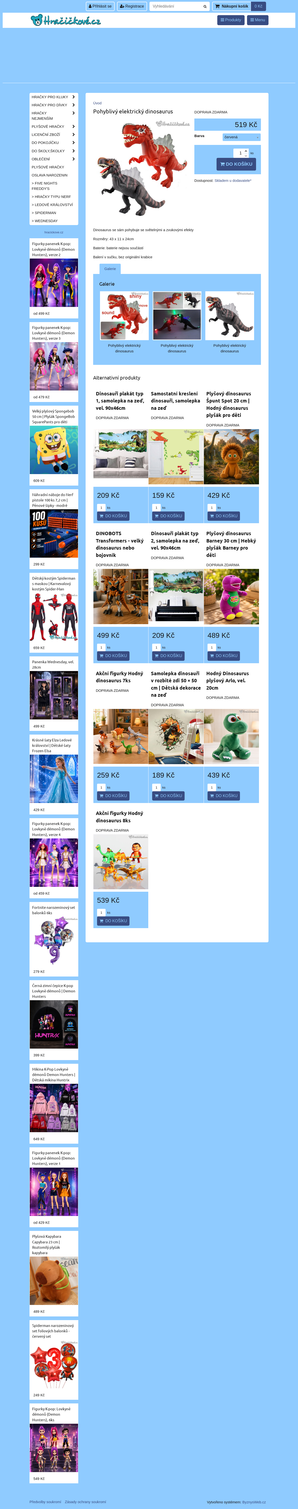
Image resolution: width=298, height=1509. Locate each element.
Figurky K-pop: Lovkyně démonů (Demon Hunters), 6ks (51, 1414)
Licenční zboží (55, 135)
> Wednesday (45, 221)
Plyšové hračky (55, 126)
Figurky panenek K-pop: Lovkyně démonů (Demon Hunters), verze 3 (53, 332)
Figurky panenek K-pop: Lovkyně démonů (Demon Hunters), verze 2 (53, 249)
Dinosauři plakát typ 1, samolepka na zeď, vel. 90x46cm (120, 400)
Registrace (132, 6)
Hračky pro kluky (55, 97)
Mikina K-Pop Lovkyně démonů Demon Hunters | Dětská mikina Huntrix (53, 1074)
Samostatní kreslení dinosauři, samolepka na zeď (175, 400)
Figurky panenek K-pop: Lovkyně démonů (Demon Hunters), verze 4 (53, 828)
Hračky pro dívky (55, 105)
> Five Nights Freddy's (44, 186)
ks (103, 508)
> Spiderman (44, 213)
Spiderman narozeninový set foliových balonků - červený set (53, 1330)
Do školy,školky (55, 151)
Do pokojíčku (55, 143)
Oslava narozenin (50, 175)
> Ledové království (52, 205)
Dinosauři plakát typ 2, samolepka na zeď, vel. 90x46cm (175, 540)
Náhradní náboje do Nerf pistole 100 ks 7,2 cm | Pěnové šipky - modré (52, 500)
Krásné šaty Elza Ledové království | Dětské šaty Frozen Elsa (52, 745)
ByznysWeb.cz (254, 1502)
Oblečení (55, 159)
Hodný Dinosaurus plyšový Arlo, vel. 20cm (227, 680)
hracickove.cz (53, 232)
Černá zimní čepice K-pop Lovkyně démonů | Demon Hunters (53, 991)
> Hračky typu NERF (51, 197)
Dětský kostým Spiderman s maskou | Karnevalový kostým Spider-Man (53, 583)
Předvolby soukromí (45, 1502)
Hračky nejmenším (55, 115)
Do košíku (236, 164)
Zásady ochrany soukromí (85, 1502)
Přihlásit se (100, 6)
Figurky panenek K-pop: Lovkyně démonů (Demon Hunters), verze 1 (53, 1158)
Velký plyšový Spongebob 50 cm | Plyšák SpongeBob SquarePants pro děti (53, 416)
